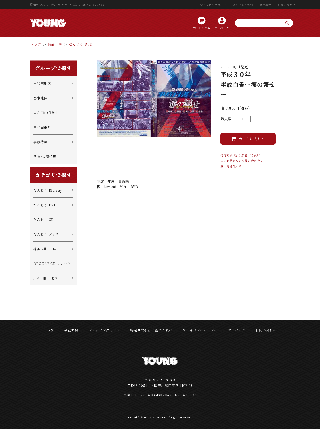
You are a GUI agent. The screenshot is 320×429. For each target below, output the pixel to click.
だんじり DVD (80, 44)
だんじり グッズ (46, 234)
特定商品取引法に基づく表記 (240, 155)
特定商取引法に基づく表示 (151, 330)
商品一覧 (54, 44)
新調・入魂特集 (44, 156)
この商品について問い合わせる (241, 160)
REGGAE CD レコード (52, 263)
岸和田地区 (42, 83)
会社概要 (265, 5)
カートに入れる (252, 138)
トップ (35, 44)
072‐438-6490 (150, 394)
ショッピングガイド (213, 5)
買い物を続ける (231, 166)
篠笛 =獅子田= (44, 248)
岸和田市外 (42, 127)
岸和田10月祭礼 (45, 112)
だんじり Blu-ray (47, 190)
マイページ (236, 330)
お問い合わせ (286, 5)
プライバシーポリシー (200, 330)
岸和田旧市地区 (45, 278)
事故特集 (40, 142)
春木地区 (40, 98)
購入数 (226, 119)
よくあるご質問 (243, 5)
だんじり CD (43, 219)
